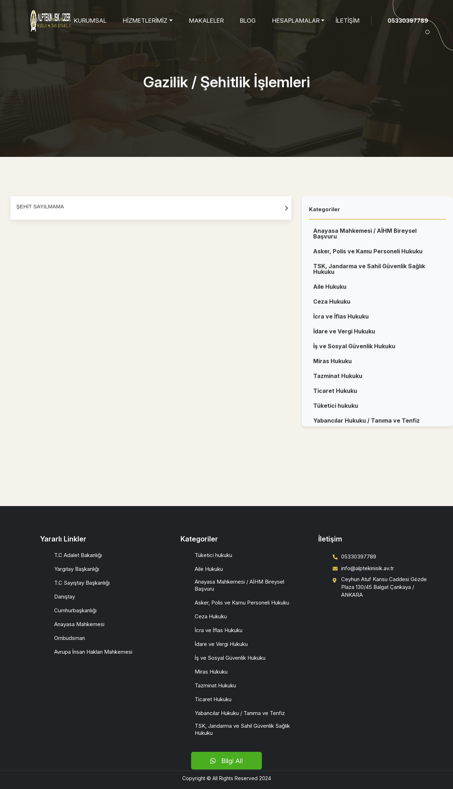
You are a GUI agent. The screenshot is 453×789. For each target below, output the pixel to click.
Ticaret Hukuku (335, 393)
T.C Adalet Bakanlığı (78, 555)
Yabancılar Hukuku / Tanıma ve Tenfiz (366, 423)
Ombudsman (69, 638)
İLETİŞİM (348, 20)
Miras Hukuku (332, 363)
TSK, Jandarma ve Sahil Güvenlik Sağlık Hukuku (369, 271)
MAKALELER (206, 20)
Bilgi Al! (226, 761)
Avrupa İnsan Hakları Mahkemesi (93, 651)
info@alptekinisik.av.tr (367, 568)
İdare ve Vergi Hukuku (344, 333)
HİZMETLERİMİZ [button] (145, 20)
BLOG (248, 20)
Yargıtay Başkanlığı (76, 569)
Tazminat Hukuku (337, 378)
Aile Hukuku (329, 289)
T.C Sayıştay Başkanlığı (82, 582)
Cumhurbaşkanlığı (75, 610)
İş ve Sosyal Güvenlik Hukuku (354, 348)
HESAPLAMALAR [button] (296, 20)
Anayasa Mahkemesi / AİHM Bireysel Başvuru (365, 236)
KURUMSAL (90, 20)
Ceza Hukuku (331, 304)
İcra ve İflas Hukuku (341, 319)
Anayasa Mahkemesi (79, 624)
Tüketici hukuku (335, 408)
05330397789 (408, 20)
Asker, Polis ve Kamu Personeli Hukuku (368, 253)
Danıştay (64, 596)
